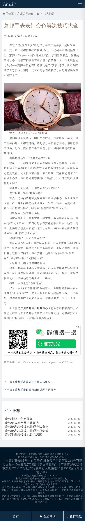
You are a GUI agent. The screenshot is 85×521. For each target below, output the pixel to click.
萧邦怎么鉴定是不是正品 (22, 422)
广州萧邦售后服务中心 (34, 308)
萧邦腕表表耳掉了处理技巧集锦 (27, 430)
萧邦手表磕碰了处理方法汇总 (33, 381)
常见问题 (49, 13)
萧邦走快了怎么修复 (19, 418)
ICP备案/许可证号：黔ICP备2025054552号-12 (42, 457)
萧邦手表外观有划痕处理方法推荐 (35, 389)
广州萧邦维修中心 (28, 13)
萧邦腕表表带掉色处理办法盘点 (27, 426)
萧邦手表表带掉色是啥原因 (23, 434)
